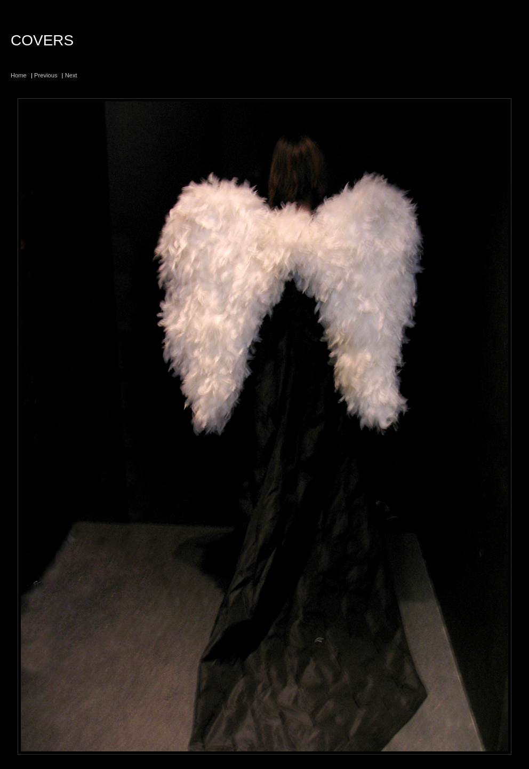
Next (71, 75)
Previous (46, 75)
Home (19, 75)
